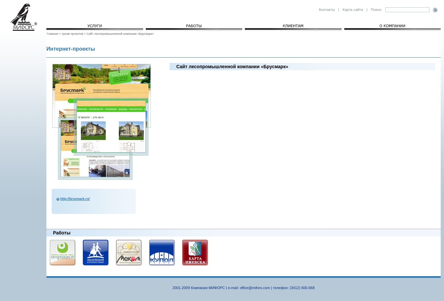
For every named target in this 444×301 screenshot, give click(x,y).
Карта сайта (353, 10)
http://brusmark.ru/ (75, 199)
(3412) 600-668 (302, 288)
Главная (53, 33)
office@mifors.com (255, 288)
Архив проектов (72, 33)
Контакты (327, 10)
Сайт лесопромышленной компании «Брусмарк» (120, 33)
